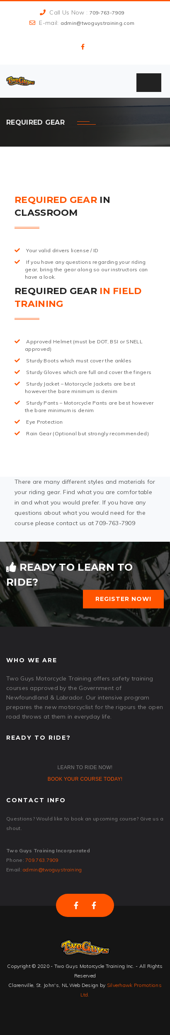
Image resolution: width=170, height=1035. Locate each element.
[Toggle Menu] (148, 82)
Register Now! (123, 599)
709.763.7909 (41, 860)
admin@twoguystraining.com (98, 23)
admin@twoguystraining (52, 869)
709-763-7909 (107, 13)
